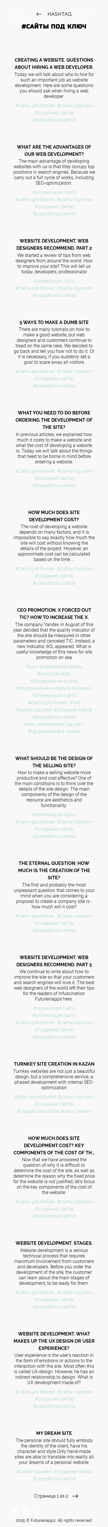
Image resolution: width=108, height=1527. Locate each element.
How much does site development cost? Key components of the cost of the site (54, 1146)
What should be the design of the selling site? (54, 762)
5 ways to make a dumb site (54, 322)
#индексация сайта (54, 281)
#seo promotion (54, 674)
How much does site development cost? (54, 516)
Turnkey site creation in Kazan (54, 1064)
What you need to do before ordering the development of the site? (54, 420)
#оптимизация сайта (54, 192)
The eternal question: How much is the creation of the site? (54, 870)
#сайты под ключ (75, 105)
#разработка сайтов (54, 120)
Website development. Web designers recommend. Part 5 (54, 961)
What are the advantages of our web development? (54, 150)
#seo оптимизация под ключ (54, 724)
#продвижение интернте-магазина (54, 688)
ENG (91, 14)
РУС (80, 14)
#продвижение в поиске (54, 731)
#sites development (35, 1097)
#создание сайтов (54, 112)
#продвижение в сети (54, 681)
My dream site (54, 1433)
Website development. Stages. (54, 1243)
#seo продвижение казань (54, 666)
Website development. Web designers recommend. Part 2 (54, 244)
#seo (75, 702)
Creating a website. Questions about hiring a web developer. (54, 63)
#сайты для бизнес (35, 105)
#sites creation (76, 1111)
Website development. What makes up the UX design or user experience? (54, 1341)
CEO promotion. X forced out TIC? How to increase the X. (54, 613)
